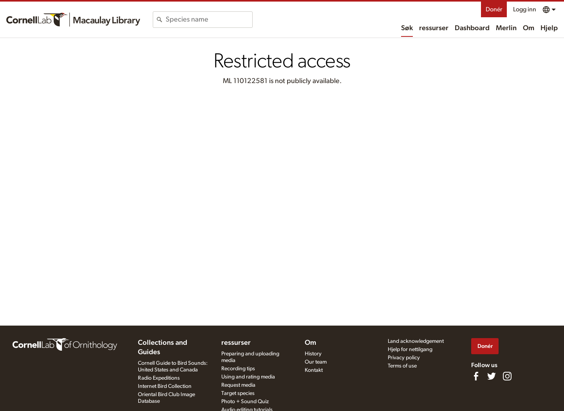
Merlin (506, 28)
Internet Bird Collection (165, 386)
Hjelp (549, 28)
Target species (238, 393)
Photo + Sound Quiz (245, 401)
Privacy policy (404, 357)
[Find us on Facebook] (476, 376)
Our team (316, 362)
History (313, 354)
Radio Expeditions (159, 378)
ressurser (433, 28)
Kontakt (314, 370)
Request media (238, 385)
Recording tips (238, 368)
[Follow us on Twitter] (491, 376)
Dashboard (472, 28)
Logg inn (524, 9)
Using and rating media (248, 377)
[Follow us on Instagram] (507, 376)
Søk (407, 28)
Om (528, 28)
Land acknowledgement (416, 341)
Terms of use (402, 366)
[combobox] (209, 19)
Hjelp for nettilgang (410, 349)
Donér (494, 9)
